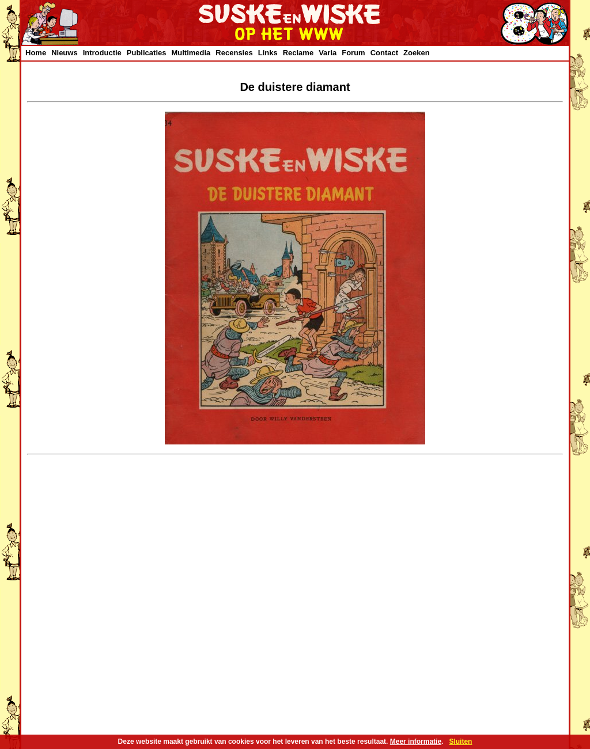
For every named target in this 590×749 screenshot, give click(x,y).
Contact (384, 52)
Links (268, 52)
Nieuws (64, 52)
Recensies (233, 52)
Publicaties (147, 52)
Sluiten (460, 741)
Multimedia (190, 52)
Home (35, 52)
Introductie (102, 52)
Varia (327, 52)
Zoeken (416, 52)
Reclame (298, 52)
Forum (353, 52)
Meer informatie (415, 741)
